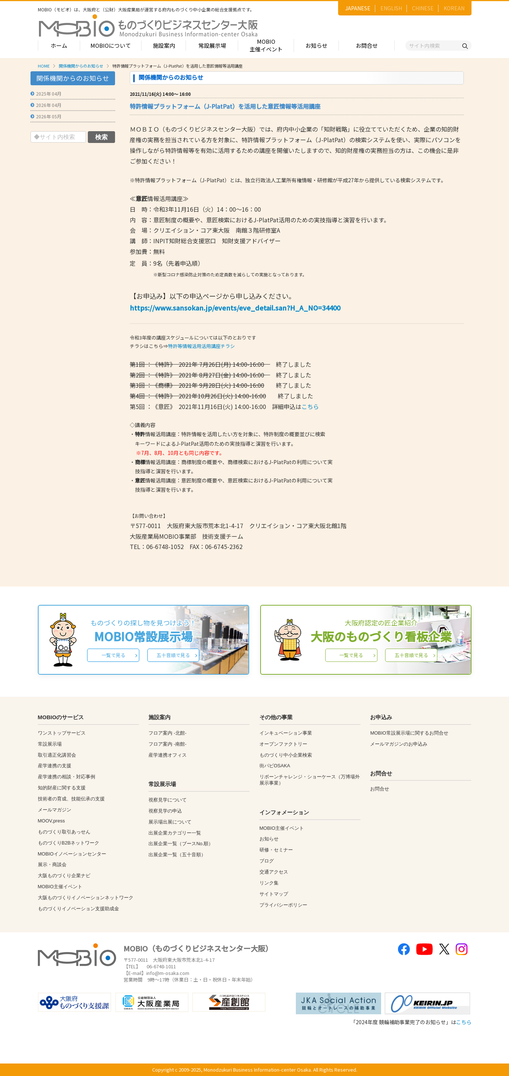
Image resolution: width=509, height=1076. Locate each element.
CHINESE (423, 8)
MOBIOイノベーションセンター (72, 854)
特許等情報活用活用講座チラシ (201, 345)
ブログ (266, 861)
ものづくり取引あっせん (64, 832)
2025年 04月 (48, 93)
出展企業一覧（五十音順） (177, 854)
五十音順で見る (173, 655)
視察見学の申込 (165, 811)
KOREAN (454, 8)
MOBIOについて (110, 45)
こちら (310, 406)
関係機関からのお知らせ (81, 66)
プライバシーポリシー (283, 905)
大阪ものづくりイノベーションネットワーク (85, 897)
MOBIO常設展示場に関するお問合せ (409, 733)
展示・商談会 (52, 864)
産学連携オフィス (167, 755)
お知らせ (316, 45)
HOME (44, 66)
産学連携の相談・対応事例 (66, 776)
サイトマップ (273, 894)
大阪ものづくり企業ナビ (64, 875)
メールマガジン (54, 810)
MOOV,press (51, 821)
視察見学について (167, 800)
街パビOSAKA (274, 765)
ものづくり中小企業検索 (285, 755)
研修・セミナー (276, 850)
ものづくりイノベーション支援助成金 (78, 908)
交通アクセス (273, 872)
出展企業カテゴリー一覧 (174, 833)
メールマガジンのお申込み (398, 744)
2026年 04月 (48, 105)
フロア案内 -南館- (167, 744)
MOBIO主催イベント (266, 45)
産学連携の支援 (54, 765)
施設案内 (164, 45)
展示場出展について (169, 822)
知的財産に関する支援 (62, 787)
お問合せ (367, 45)
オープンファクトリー (283, 744)
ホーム (59, 45)
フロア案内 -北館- (167, 733)
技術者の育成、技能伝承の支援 (71, 798)
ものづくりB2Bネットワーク (69, 843)
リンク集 (269, 883)
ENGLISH (391, 8)
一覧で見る (113, 655)
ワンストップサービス (62, 733)
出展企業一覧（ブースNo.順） (180, 843)
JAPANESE (357, 8)
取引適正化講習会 (57, 755)
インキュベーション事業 (285, 733)
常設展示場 (212, 45)
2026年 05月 (48, 116)
